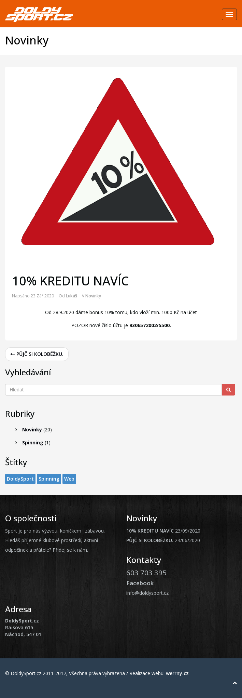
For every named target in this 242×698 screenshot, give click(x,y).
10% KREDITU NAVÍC (150, 530)
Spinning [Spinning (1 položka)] (49, 478)
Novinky (93, 296)
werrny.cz (177, 673)
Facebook (140, 583)
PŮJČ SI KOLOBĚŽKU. (36, 354)
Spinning (32, 442)
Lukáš (71, 296)
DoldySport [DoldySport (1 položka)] (20, 478)
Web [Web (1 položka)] (69, 478)
